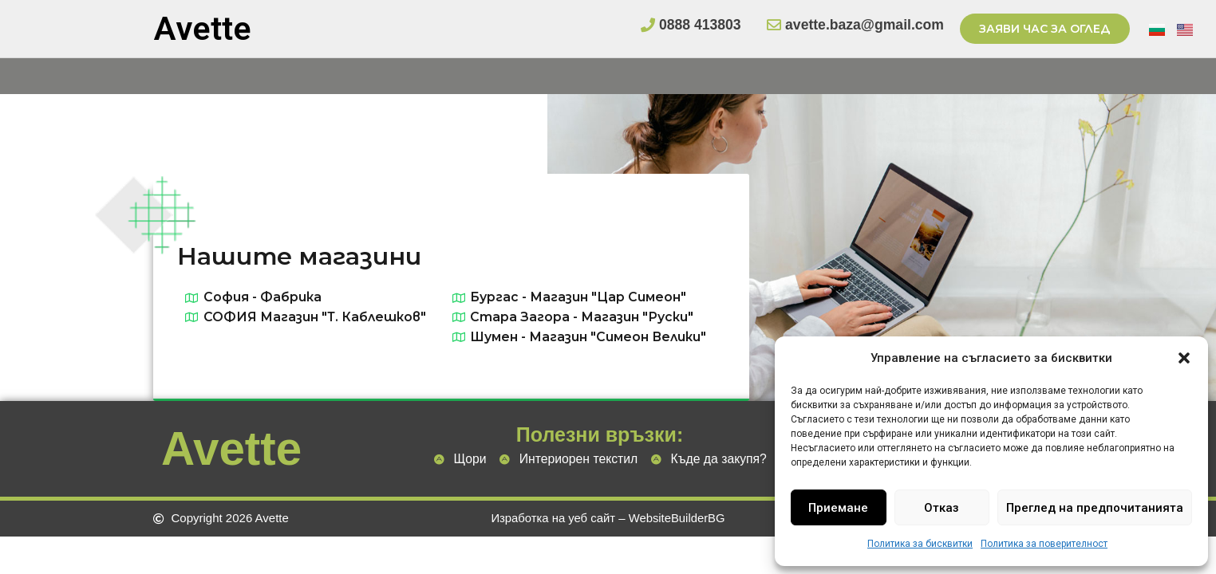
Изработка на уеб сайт (552, 518)
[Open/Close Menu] (1202, 76)
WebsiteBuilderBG (677, 518)
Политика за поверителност (1044, 543)
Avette (202, 28)
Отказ (941, 508)
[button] (1184, 358)
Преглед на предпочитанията (1094, 508)
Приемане (838, 508)
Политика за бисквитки (920, 543)
